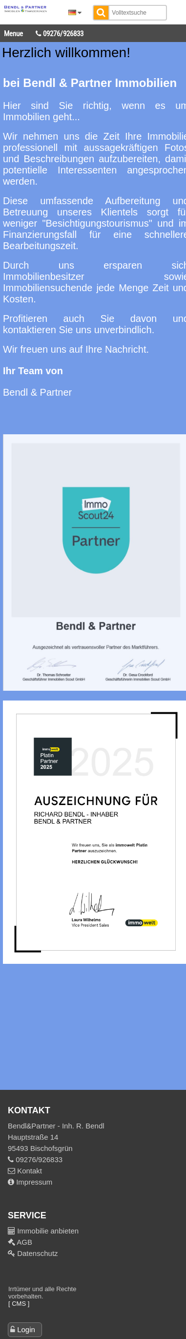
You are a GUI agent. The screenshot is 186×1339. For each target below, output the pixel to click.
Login (26, 1329)
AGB (23, 1242)
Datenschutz (36, 1253)
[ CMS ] (18, 1303)
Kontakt (25, 1171)
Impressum (30, 1182)
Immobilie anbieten (48, 1231)
